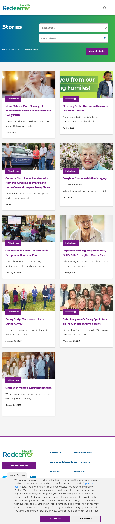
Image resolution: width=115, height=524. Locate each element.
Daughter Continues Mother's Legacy (85, 178)
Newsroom (79, 471)
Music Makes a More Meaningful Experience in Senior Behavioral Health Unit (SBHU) (28, 111)
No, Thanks (86, 519)
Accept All (55, 519)
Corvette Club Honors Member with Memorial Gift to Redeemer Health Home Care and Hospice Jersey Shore (27, 183)
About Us (55, 471)
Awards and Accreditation (63, 462)
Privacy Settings (17, 475)
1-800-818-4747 (19, 465)
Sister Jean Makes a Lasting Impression (28, 388)
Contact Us (55, 453)
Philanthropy (13, 99)
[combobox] (73, 27)
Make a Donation (83, 453)
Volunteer (86, 462)
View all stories (97, 51)
